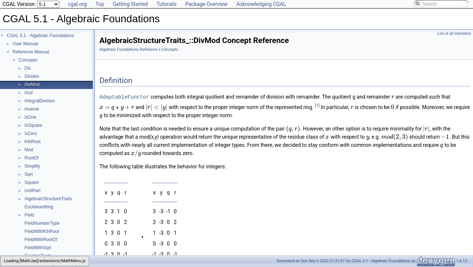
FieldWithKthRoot (41, 231)
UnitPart (32, 190)
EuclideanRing (38, 207)
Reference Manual (31, 52)
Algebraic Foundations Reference (128, 49)
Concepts (28, 60)
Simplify (32, 166)
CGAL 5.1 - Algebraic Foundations (40, 35)
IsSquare (33, 125)
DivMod (32, 84)
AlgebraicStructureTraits (48, 198)
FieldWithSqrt (37, 247)
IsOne (30, 117)
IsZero (30, 133)
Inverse (31, 109)
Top (99, 4)
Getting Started (130, 4)
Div (27, 68)
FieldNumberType (42, 223)
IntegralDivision (39, 100)
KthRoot (32, 141)
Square (31, 182)
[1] (317, 105)
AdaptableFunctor (124, 96)
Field (29, 215)
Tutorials (167, 4)
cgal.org (77, 4)
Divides (31, 76)
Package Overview (206, 4)
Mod (28, 149)
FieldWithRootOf (40, 239)
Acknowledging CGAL (261, 4)
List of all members (454, 33)
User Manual (25, 43)
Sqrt (28, 174)
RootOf (31, 158)
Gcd (28, 92)
